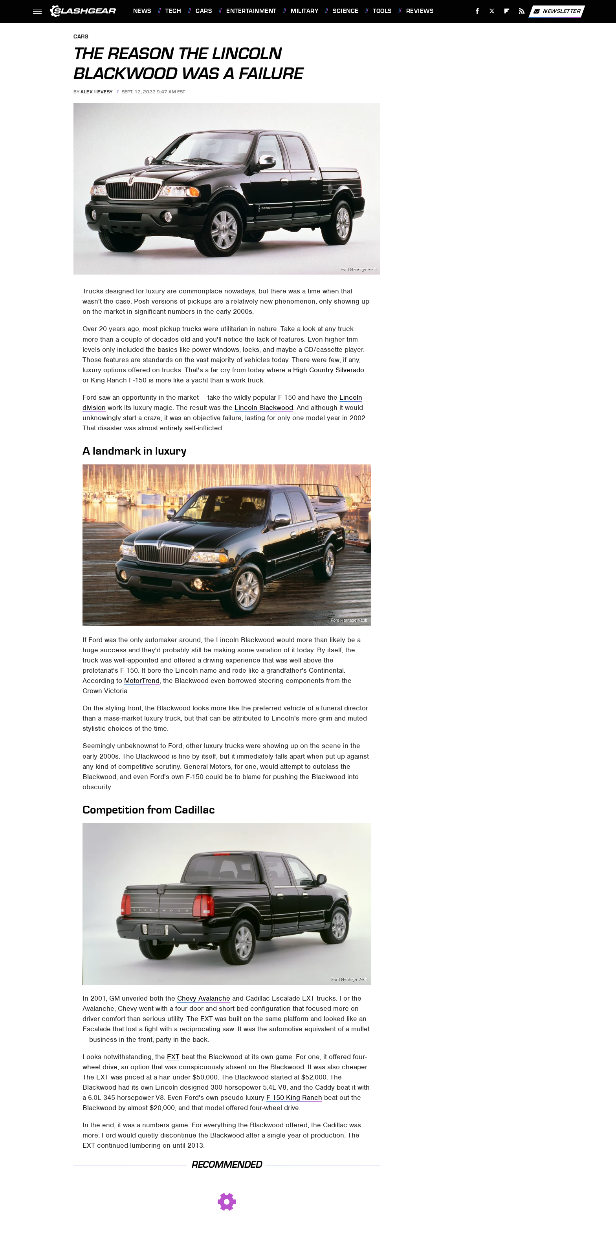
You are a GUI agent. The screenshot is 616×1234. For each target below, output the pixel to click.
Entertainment (251, 11)
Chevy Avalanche (203, 998)
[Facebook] (477, 11)
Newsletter (556, 11)
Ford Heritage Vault (358, 269)
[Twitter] (492, 11)
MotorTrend (142, 680)
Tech (173, 11)
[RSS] (521, 11)
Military (304, 11)
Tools (382, 11)
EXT (173, 1056)
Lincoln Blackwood (264, 407)
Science (346, 11)
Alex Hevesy (97, 92)
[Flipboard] (507, 11)
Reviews (420, 11)
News (142, 11)
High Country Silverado (328, 370)
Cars (204, 11)
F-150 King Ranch (294, 1097)
